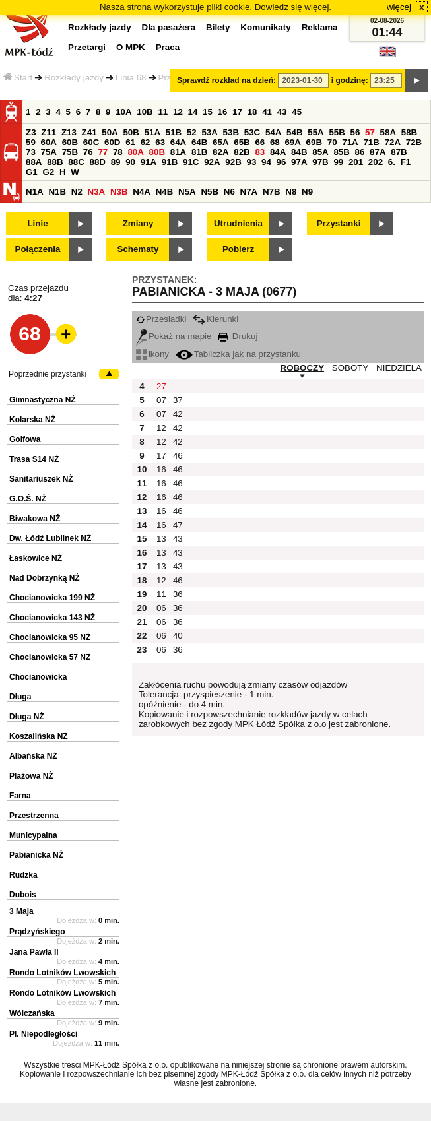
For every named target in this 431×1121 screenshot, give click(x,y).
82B (241, 152)
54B (294, 132)
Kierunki (215, 319)
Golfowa (24, 439)
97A (299, 162)
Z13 (69, 132)
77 (103, 152)
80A (135, 152)
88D (97, 162)
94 (266, 162)
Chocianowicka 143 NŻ (52, 617)
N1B (57, 192)
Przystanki (339, 223)
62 (145, 142)
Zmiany (138, 223)
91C (191, 162)
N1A (35, 192)
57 (370, 132)
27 (161, 386)
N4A (141, 192)
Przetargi (87, 47)
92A (212, 162)
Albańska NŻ (33, 756)
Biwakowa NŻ (34, 518)
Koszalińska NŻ (38, 736)
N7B (272, 192)
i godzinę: (349, 80)
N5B (209, 192)
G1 (32, 172)
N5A (187, 192)
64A (178, 142)
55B (337, 132)
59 (31, 142)
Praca (168, 47)
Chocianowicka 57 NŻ (49, 657)
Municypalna (33, 835)
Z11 (48, 132)
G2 (48, 172)
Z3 (31, 132)
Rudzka (23, 875)
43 (282, 112)
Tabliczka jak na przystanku (238, 354)
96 (281, 162)
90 (130, 162)
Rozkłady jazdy (74, 77)
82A (220, 152)
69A (292, 142)
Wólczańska (32, 1013)
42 (178, 414)
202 (375, 162)
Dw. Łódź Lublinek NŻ (50, 538)
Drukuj (237, 336)
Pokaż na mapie (174, 336)
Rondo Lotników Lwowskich (62, 972)
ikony (152, 354)
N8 (290, 192)
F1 (406, 162)
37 (178, 400)
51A (152, 132)
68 (275, 142)
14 (193, 112)
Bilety (218, 27)
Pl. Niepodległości (43, 1034)
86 (360, 152)
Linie (37, 223)
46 (178, 456)
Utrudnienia (238, 223)
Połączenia (38, 249)
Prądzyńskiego (37, 931)
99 (338, 162)
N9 (307, 192)
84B (299, 152)
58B (409, 132)
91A (148, 162)
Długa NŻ (26, 716)
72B (414, 142)
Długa (20, 696)
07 (161, 400)
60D (112, 142)
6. (391, 162)
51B (174, 132)
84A (278, 152)
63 (160, 142)
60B (70, 142)
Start (17, 77)
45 (297, 112)
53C (252, 132)
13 (161, 539)
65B (241, 142)
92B (233, 162)
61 (130, 142)
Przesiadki (161, 319)
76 (88, 152)
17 (237, 112)
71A (350, 142)
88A (34, 162)
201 (355, 162)
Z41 (89, 132)
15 (208, 112)
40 (178, 636)
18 (252, 112)
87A (377, 152)
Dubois (22, 894)
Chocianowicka (38, 677)
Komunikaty (265, 27)
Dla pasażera (169, 27)
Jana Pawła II (34, 952)
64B (199, 142)
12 (178, 112)
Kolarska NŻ (32, 419)
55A (315, 132)
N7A (249, 192)
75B (70, 152)
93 (251, 162)
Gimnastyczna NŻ (42, 399)
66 (260, 142)
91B (170, 162)
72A (393, 142)
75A (49, 152)
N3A (97, 192)
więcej (399, 7)
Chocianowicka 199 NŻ (52, 597)
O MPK (130, 47)
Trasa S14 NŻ (34, 459)
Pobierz (238, 249)
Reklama (320, 27)
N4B (165, 192)
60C (91, 142)
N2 (77, 192)
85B (341, 152)
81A (178, 152)
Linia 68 (131, 77)
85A (320, 152)
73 (31, 152)
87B (399, 152)
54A (273, 132)
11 (163, 112)
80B (157, 152)
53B (231, 132)
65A (220, 142)
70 (332, 142)
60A (49, 142)
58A (388, 132)
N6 (229, 192)
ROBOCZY (303, 368)
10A (123, 112)
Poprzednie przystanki (47, 374)
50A (109, 132)
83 (260, 152)
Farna (20, 795)
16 (223, 112)
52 (192, 132)
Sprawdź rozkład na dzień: (226, 80)
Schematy (138, 249)
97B (320, 162)
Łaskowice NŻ (35, 558)
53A (209, 132)
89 (116, 162)
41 (267, 112)
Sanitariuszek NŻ (41, 479)
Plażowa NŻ (31, 776)
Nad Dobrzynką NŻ (44, 578)
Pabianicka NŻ (36, 855)
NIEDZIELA (399, 368)
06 (161, 608)
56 (355, 132)
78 (118, 152)
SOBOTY (350, 368)
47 (178, 525)
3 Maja (21, 911)
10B (144, 112)
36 (178, 594)
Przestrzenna (34, 815)
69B (314, 142)
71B (371, 142)
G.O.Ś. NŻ (27, 498)
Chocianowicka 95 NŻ (49, 637)
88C (76, 162)
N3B (119, 192)
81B (199, 152)
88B (55, 162)
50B (131, 132)
